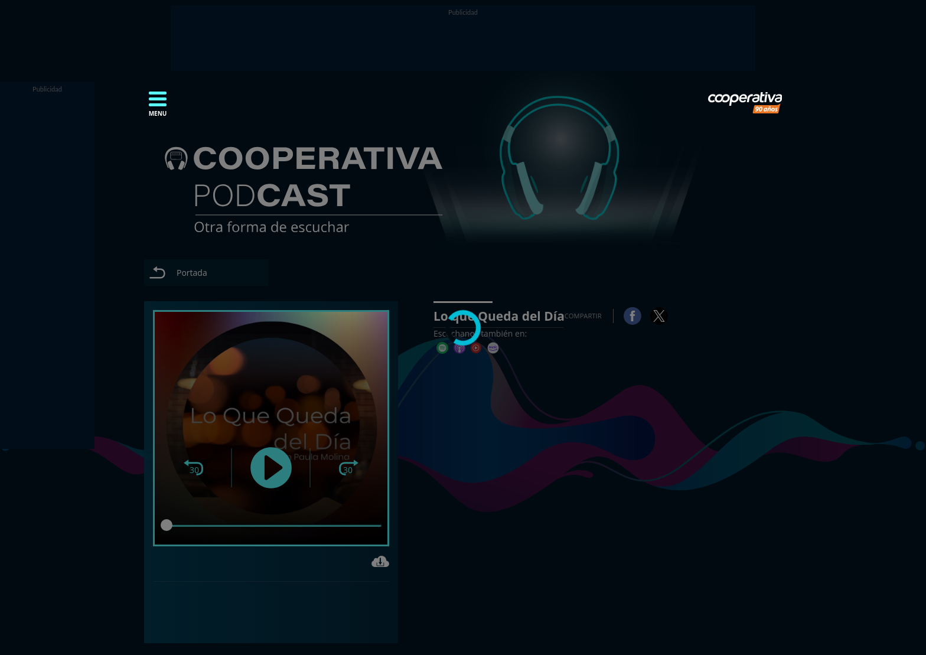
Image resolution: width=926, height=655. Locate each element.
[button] (157, 107)
